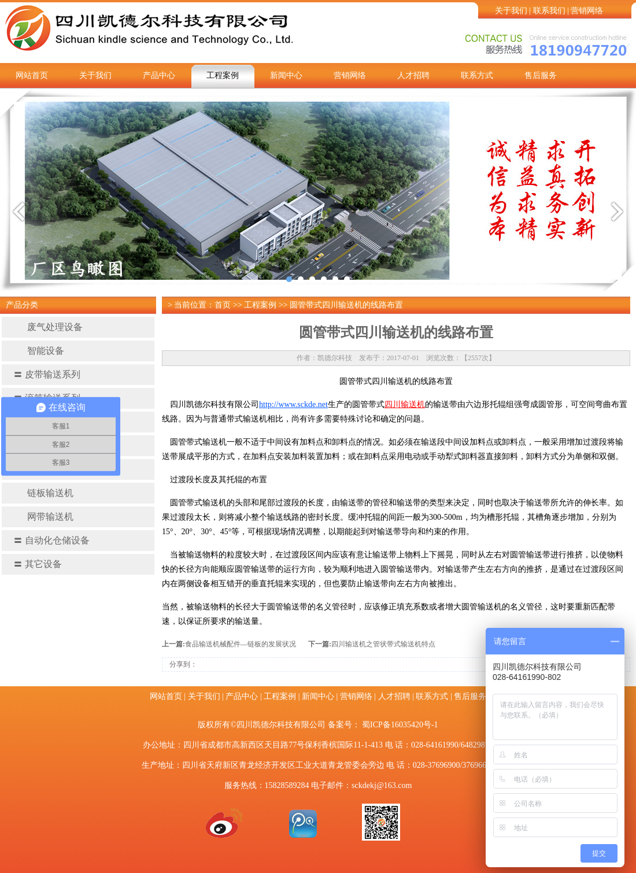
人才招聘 (413, 75)
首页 (223, 305)
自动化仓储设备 (51, 540)
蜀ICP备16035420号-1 (400, 724)
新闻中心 (286, 75)
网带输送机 (43, 516)
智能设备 (38, 351)
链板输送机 (43, 493)
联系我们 (549, 10)
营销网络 (587, 10)
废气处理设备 (48, 327)
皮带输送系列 (46, 374)
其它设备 (37, 564)
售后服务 (540, 75)
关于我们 (511, 10)
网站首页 (32, 75)
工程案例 (222, 75)
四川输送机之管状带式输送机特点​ (383, 644)
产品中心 (159, 75)
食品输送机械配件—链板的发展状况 (240, 644)
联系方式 (477, 75)
